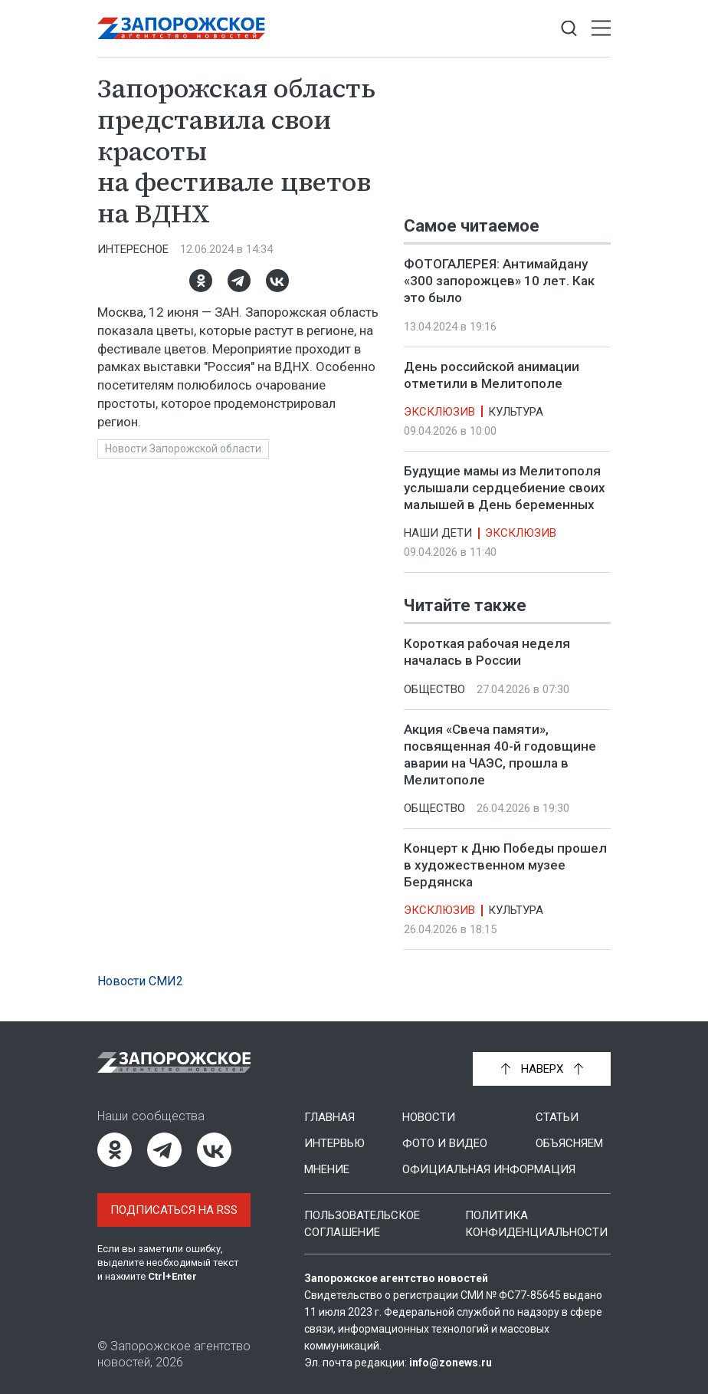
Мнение (326, 1169)
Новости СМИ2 (140, 981)
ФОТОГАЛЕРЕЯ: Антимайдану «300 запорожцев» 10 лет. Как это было (499, 280)
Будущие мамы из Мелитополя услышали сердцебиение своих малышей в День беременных (504, 487)
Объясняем (569, 1143)
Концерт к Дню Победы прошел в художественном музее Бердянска (505, 864)
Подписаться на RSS (174, 1210)
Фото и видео (444, 1143)
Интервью (334, 1143)
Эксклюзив (439, 412)
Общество (434, 689)
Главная (329, 1117)
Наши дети (438, 533)
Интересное (133, 249)
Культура (515, 412)
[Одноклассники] (200, 280)
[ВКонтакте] (277, 280)
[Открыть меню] (601, 28)
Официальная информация (488, 1169)
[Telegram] (239, 280)
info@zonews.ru (450, 1362)
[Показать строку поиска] (569, 28)
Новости (428, 1117)
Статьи (557, 1117)
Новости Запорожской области (183, 448)
